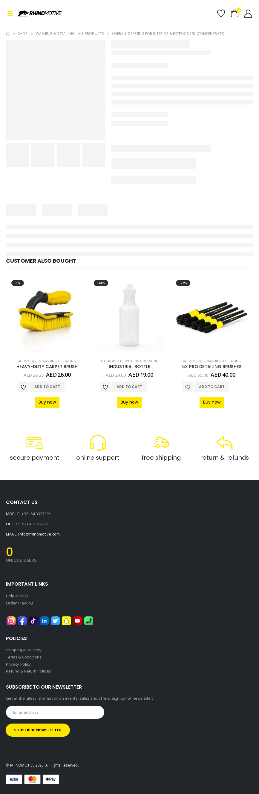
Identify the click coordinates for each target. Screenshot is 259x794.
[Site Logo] (34, 13)
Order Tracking (19, 603)
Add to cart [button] (47, 386)
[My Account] (248, 14)
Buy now (47, 402)
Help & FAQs (17, 596)
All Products (29, 361)
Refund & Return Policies (28, 672)
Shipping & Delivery (24, 650)
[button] (12, 13)
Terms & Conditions (24, 657)
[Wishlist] (221, 13)
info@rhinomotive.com (38, 534)
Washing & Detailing (59, 361)
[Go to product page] (47, 316)
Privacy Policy (18, 664)
